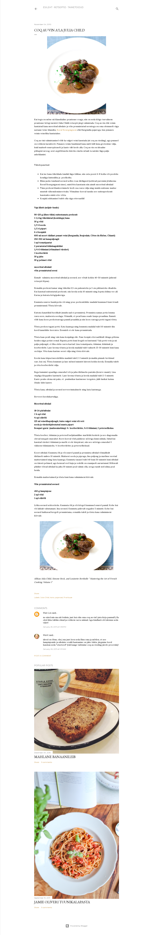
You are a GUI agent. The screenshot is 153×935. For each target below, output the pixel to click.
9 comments (46, 762)
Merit (45, 635)
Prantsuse (68, 597)
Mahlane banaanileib (55, 756)
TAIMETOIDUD (75, 7)
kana (52, 597)
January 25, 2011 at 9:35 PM (54, 627)
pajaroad (59, 597)
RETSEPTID (60, 7)
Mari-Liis (47, 613)
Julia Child (44, 597)
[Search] (117, 8)
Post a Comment (42, 656)
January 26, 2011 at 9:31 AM (54, 649)
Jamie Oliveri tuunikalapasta (62, 902)
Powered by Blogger (77, 926)
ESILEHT (47, 7)
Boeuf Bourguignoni (67, 130)
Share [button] (36, 593)
